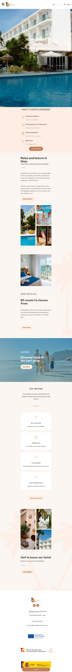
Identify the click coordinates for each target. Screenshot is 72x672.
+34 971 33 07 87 (37, 621)
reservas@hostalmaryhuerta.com (37, 625)
